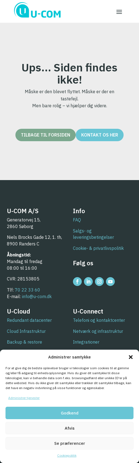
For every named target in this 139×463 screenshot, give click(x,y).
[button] (130, 357)
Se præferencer (69, 443)
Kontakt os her (99, 135)
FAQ (77, 220)
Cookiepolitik (67, 455)
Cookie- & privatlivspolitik (98, 248)
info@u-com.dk (37, 296)
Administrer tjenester (24, 398)
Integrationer (86, 342)
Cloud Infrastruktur (26, 331)
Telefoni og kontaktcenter (99, 320)
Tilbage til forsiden (45, 135)
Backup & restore (24, 342)
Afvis (70, 428)
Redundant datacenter (29, 320)
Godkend (69, 413)
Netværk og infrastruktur (98, 331)
